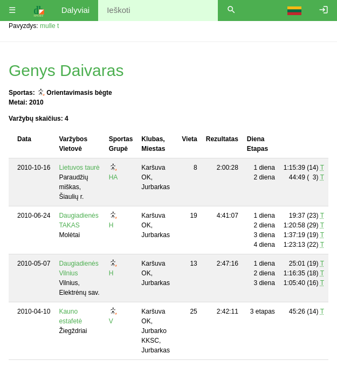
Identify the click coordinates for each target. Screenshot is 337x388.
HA (113, 177)
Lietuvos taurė (79, 167)
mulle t (49, 26)
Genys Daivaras (66, 70)
